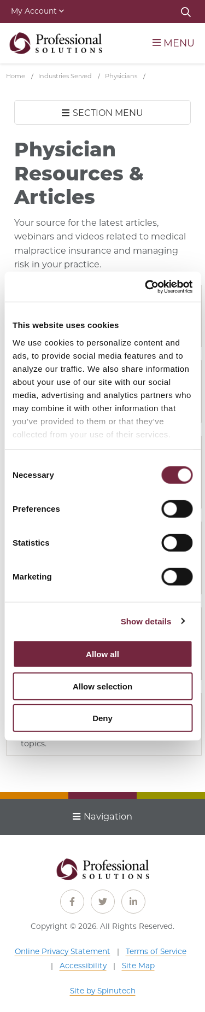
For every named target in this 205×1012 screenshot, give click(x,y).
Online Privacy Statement (62, 951)
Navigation (102, 816)
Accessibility (83, 965)
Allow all (102, 654)
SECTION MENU (102, 113)
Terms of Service (156, 951)
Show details (146, 620)
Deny (102, 718)
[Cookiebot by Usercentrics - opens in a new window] (145, 286)
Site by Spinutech (103, 990)
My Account (37, 11)
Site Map (138, 965)
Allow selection (102, 686)
